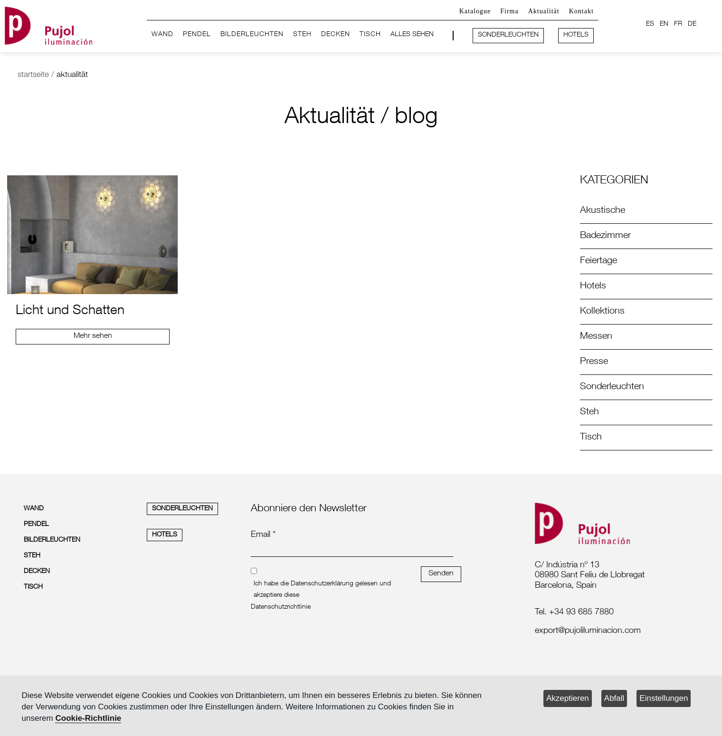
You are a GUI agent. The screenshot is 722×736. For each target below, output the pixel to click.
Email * (263, 535)
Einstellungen (663, 698)
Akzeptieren (567, 698)
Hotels (593, 286)
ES (650, 24)
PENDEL (197, 34)
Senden (441, 574)
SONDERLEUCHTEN (508, 35)
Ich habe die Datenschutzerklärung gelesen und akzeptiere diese (322, 590)
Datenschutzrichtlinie (281, 607)
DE (692, 24)
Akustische (602, 211)
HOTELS (576, 35)
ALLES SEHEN (412, 34)
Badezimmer (605, 236)
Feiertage (598, 261)
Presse (594, 362)
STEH (302, 34)
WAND (162, 34)
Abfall (614, 698)
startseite (33, 75)
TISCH (370, 34)
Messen (596, 337)
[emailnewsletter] (352, 550)
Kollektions (602, 311)
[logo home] (48, 24)
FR (678, 24)
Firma (509, 11)
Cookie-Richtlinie (88, 718)
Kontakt (581, 11)
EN (664, 24)
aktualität (72, 75)
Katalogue (475, 11)
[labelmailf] (613, 631)
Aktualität (544, 11)
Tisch (591, 437)
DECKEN (335, 34)
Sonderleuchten (612, 387)
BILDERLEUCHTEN (252, 34)
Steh (589, 412)
